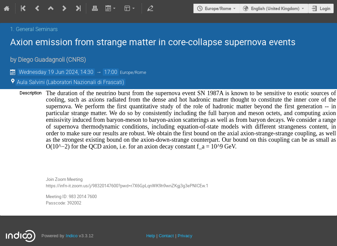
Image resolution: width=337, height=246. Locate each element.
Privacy (185, 236)
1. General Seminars (34, 29)
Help (150, 236)
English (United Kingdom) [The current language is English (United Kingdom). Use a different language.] (275, 8)
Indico (72, 236)
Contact (166, 236)
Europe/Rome (218, 8)
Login (325, 8)
